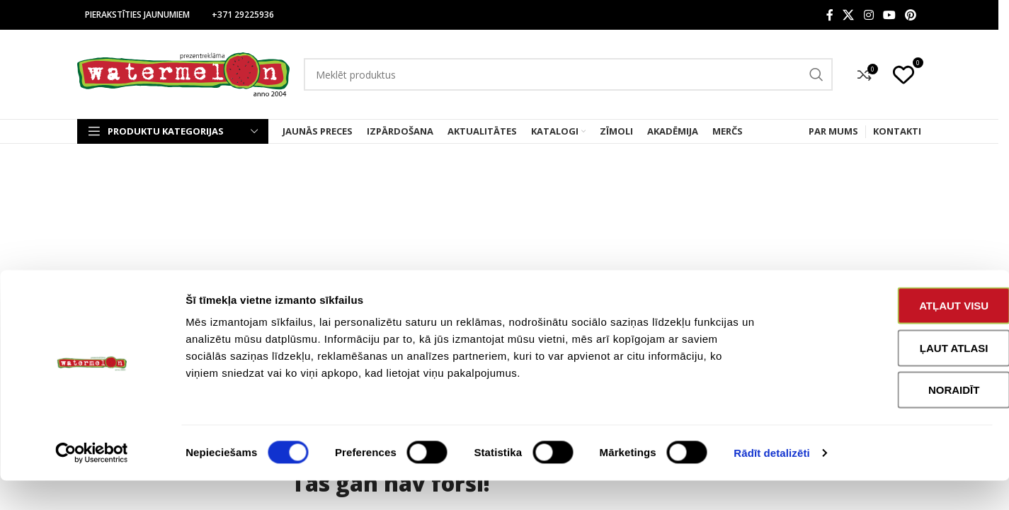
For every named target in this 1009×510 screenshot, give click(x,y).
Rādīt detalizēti (771, 482)
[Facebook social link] (829, 15)
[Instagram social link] (868, 15)
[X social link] (848, 15)
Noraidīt (891, 419)
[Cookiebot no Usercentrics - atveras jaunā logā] (92, 482)
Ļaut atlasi (891, 377)
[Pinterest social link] (911, 15)
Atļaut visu (890, 335)
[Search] (568, 74)
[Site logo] (183, 73)
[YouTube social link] (889, 15)
